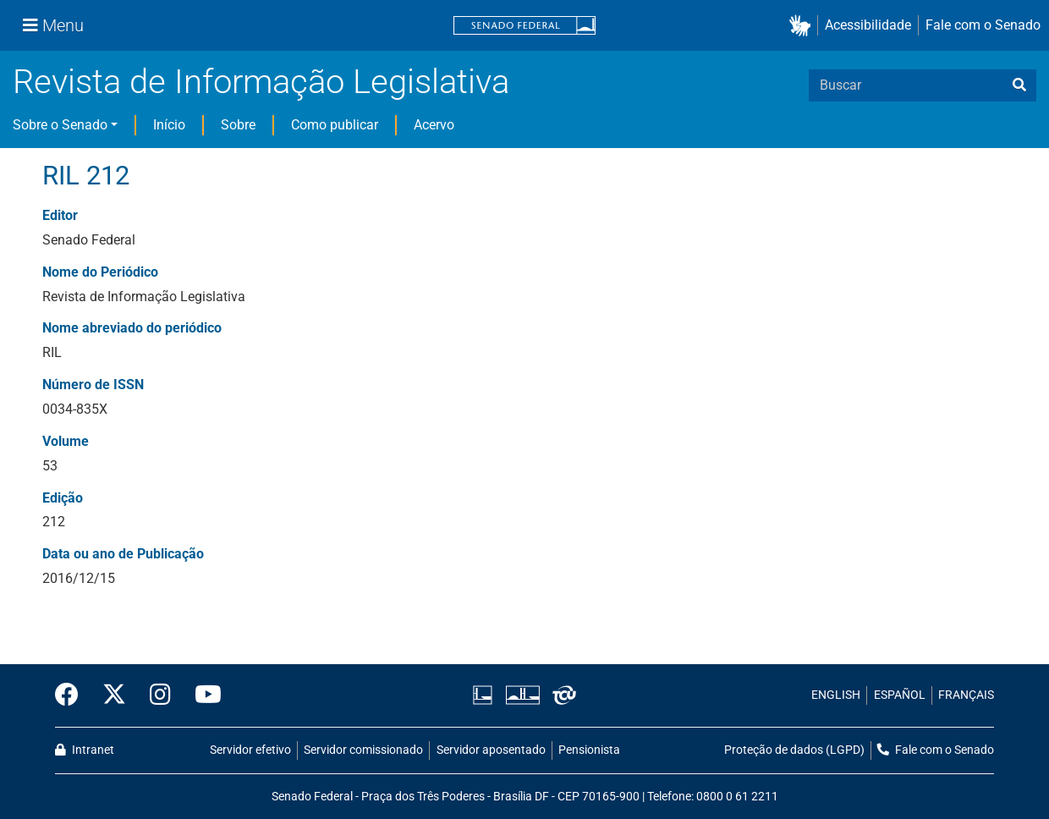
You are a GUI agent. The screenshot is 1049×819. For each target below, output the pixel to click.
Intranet (84, 750)
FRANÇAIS (966, 695)
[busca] (1019, 85)
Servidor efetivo (250, 750)
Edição (62, 498)
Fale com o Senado (983, 25)
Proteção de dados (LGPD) (794, 750)
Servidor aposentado (491, 750)
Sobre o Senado (60, 125)
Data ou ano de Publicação (123, 554)
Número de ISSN (93, 385)
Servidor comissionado (363, 750)
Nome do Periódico (100, 272)
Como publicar (334, 125)
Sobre (238, 125)
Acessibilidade (868, 25)
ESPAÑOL (899, 695)
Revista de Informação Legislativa (261, 82)
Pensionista (589, 750)
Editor (60, 215)
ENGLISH (835, 695)
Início (169, 125)
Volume (65, 441)
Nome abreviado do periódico (132, 328)
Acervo (434, 125)
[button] (803, 25)
